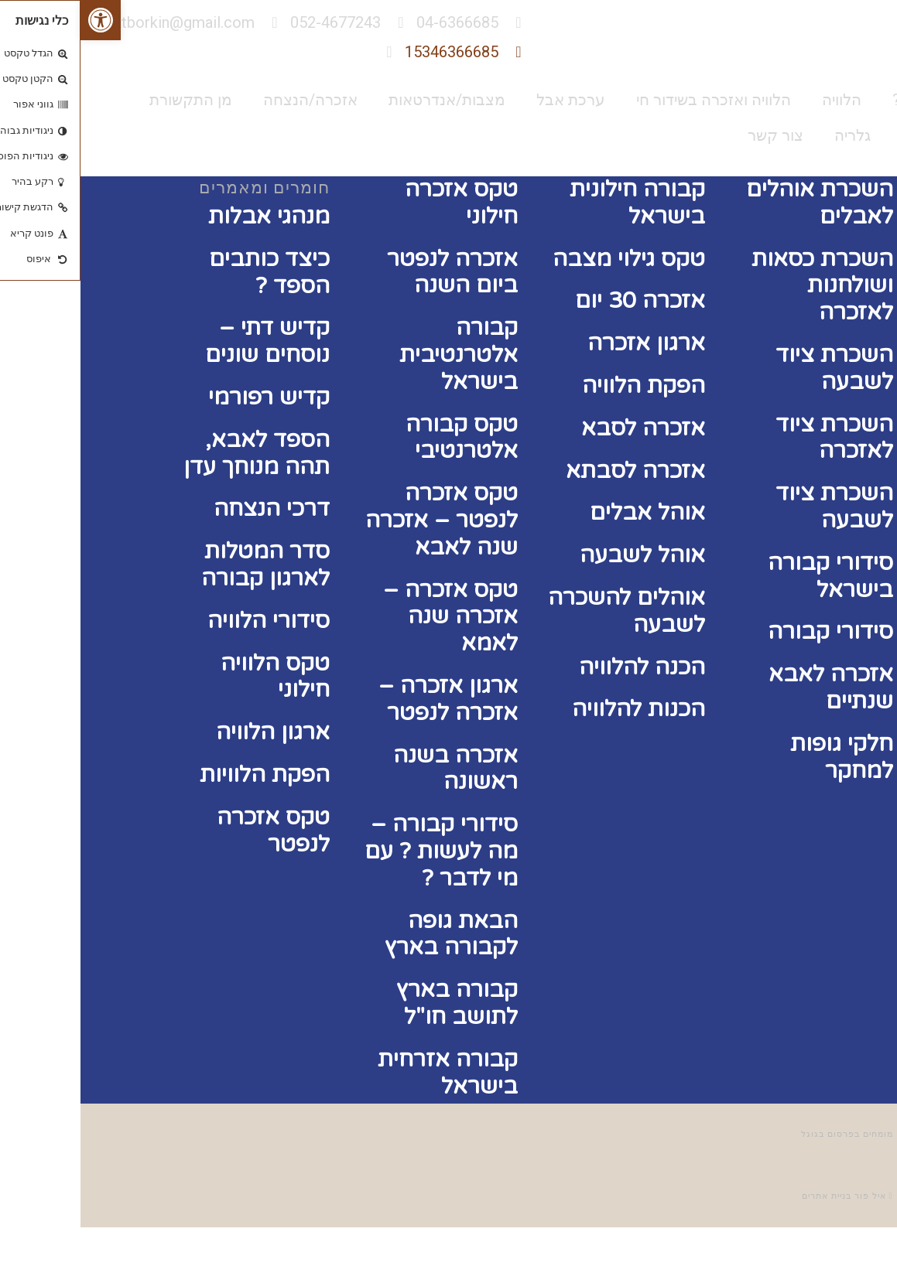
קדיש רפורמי (188, 397)
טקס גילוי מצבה (548, 258)
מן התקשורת (110, 99)
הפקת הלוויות (184, 774)
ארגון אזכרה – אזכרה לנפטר (367, 699)
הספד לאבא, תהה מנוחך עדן (176, 453)
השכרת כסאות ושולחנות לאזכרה (742, 285)
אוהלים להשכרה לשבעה (546, 611)
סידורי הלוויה (188, 620)
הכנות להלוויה (558, 708)
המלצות (847, 135)
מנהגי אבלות (188, 216)
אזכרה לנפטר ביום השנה (371, 272)
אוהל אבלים (567, 512)
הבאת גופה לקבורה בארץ (370, 934)
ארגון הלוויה (192, 732)
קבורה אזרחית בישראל (367, 1073)
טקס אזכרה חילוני (380, 203)
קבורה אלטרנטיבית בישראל (378, 354)
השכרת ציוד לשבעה (754, 368)
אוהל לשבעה (562, 554)
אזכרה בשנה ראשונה (375, 769)
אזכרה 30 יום (560, 300)
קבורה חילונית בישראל (557, 203)
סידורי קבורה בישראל (750, 576)
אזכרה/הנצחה (230, 99)
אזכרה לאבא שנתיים (750, 687)
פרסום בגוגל (747, 1134)
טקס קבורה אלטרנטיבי (381, 438)
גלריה (772, 135)
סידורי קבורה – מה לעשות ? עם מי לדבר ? (360, 851)
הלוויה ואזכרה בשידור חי (633, 99)
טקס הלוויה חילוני (194, 677)
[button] (20, 20)
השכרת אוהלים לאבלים (739, 203)
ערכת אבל (490, 99)
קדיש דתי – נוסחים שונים (187, 341)
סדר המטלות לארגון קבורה (185, 564)
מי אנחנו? (843, 99)
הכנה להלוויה (561, 667)
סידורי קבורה (750, 631)
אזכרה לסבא (563, 428)
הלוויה (761, 99)
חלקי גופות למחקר (761, 757)
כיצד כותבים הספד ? (188, 272)
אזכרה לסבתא (555, 470)
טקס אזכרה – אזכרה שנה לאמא (370, 616)
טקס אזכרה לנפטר (192, 831)
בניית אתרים (746, 1196)
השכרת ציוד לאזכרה (754, 438)
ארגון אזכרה (566, 343)
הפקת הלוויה (563, 385)
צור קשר (695, 135)
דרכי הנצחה (191, 508)
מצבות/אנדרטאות (366, 99)
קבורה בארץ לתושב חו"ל (376, 1003)
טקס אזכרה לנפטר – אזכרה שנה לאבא (361, 520)
